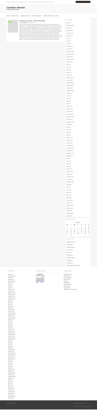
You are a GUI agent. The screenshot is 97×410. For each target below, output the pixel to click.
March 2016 (69, 75)
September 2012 (70, 182)
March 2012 (69, 197)
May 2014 (68, 132)
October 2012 (69, 179)
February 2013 (69, 171)
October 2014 (69, 119)
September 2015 (70, 90)
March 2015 (69, 106)
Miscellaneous (69, 255)
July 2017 (68, 38)
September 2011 (70, 213)
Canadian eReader (15, 7)
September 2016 (70, 59)
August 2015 (69, 93)
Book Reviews (14, 2)
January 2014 (69, 143)
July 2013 (68, 158)
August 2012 (69, 184)
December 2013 (70, 145)
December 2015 (70, 83)
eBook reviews (69, 250)
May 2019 (68, 23)
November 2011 (70, 208)
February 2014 (69, 140)
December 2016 (70, 51)
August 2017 (69, 36)
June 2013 (68, 161)
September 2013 (70, 153)
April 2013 (68, 166)
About (52, 2)
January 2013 (69, 174)
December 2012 (70, 177)
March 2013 (69, 169)
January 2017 (69, 49)
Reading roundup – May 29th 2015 (32, 21)
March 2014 (69, 137)
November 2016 (70, 54)
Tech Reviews (69, 260)
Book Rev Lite (76, 406)
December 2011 (70, 205)
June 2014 (68, 130)
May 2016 (68, 70)
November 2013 (70, 148)
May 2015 (68, 101)
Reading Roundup (23, 22)
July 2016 (68, 64)
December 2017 (70, 33)
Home (8, 2)
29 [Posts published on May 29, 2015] (81, 233)
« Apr (71, 235)
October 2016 (69, 56)
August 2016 (69, 62)
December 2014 (70, 114)
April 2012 (68, 195)
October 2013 (69, 150)
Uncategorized (69, 263)
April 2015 (68, 103)
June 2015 (68, 98)
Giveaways (68, 252)
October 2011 (69, 210)
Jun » (85, 235)
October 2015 (69, 88)
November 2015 (70, 85)
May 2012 (68, 192)
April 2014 (68, 135)
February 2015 (69, 109)
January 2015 (69, 111)
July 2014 (68, 127)
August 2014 (69, 124)
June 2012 (68, 190)
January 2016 (69, 80)
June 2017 (68, 41)
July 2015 (68, 96)
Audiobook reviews (70, 242)
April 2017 (68, 43)
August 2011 (69, 216)
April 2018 (68, 28)
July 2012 (68, 187)
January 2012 (69, 203)
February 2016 (69, 77)
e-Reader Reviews (70, 247)
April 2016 (68, 72)
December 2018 (70, 25)
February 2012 (69, 200)
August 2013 (69, 156)
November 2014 (70, 117)
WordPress (88, 406)
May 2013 (68, 164)
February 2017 (69, 46)
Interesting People (44, 2)
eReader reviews (23, 2)
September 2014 (70, 122)
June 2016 (68, 67)
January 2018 (69, 30)
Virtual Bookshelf (34, 2)
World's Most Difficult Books (73, 265)
